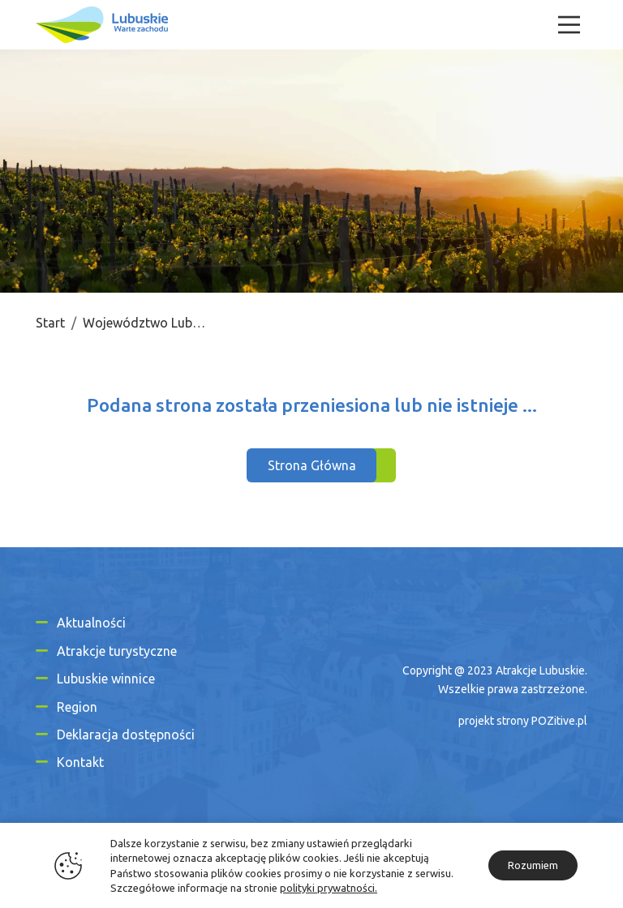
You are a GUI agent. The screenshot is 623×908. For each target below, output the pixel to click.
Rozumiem (533, 865)
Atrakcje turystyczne (117, 651)
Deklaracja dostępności (126, 734)
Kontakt (80, 762)
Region (77, 707)
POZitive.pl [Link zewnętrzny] (559, 720)
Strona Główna (312, 465)
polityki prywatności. (328, 887)
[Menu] (569, 24)
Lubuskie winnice (106, 678)
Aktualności (91, 622)
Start (50, 322)
